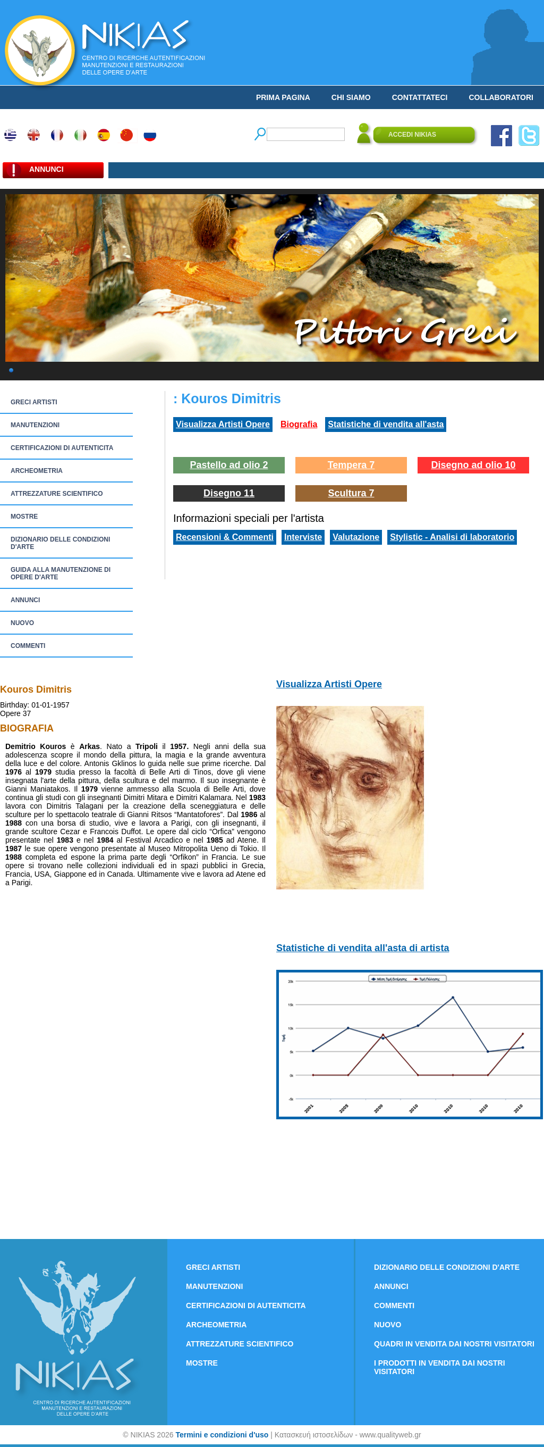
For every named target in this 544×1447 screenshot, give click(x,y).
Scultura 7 (351, 493)
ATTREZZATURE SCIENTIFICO (57, 493)
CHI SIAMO (351, 97)
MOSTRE (24, 516)
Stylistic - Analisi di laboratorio (452, 537)
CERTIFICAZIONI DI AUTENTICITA (62, 448)
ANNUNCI (25, 600)
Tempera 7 (351, 465)
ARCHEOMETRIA (37, 471)
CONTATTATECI (420, 97)
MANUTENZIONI (35, 425)
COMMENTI (28, 646)
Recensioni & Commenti (225, 537)
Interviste (303, 537)
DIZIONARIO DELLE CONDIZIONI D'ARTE (60, 543)
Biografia (298, 424)
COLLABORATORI (501, 97)
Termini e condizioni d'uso (221, 1435)
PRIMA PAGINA (283, 97)
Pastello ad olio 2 (229, 465)
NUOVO (22, 623)
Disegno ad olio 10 (473, 465)
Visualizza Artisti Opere (223, 424)
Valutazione (356, 537)
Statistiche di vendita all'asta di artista (362, 948)
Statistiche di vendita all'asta (386, 424)
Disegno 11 (228, 493)
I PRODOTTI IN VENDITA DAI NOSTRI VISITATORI (439, 1367)
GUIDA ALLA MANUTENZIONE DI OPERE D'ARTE (60, 573)
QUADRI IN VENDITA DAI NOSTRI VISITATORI (454, 1344)
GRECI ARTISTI (34, 402)
